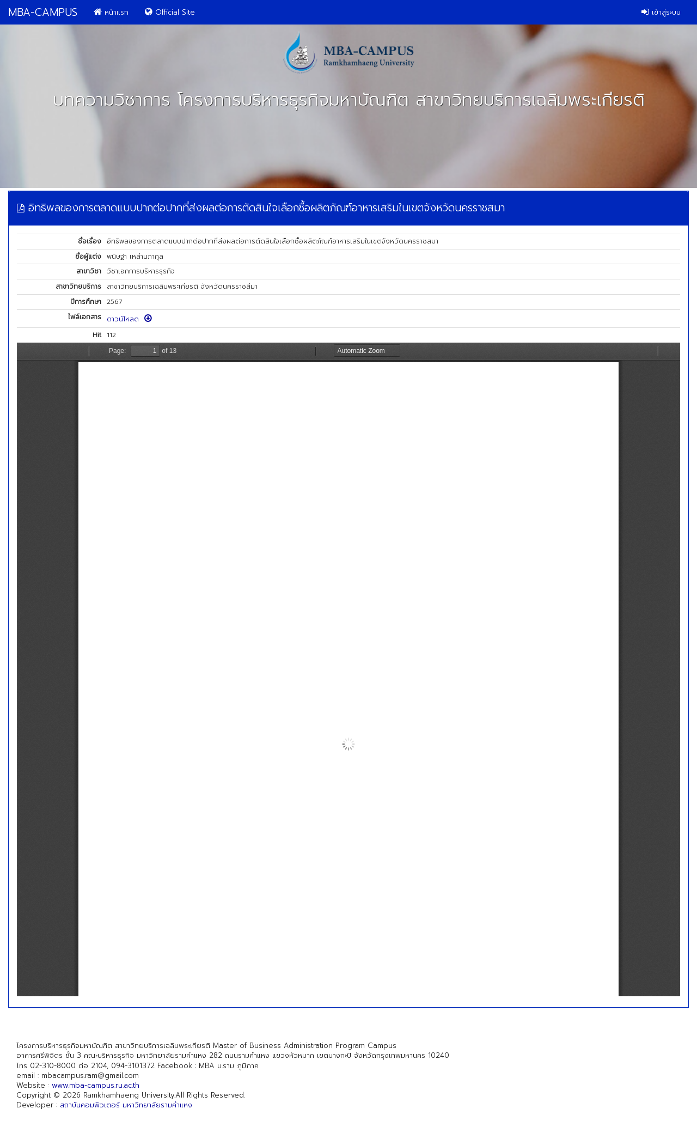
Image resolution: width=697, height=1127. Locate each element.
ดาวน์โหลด (129, 319)
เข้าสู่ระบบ (661, 12)
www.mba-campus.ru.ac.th (95, 1085)
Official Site (170, 12)
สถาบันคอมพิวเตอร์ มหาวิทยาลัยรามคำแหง (126, 1105)
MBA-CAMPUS (42, 12)
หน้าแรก (111, 12)
